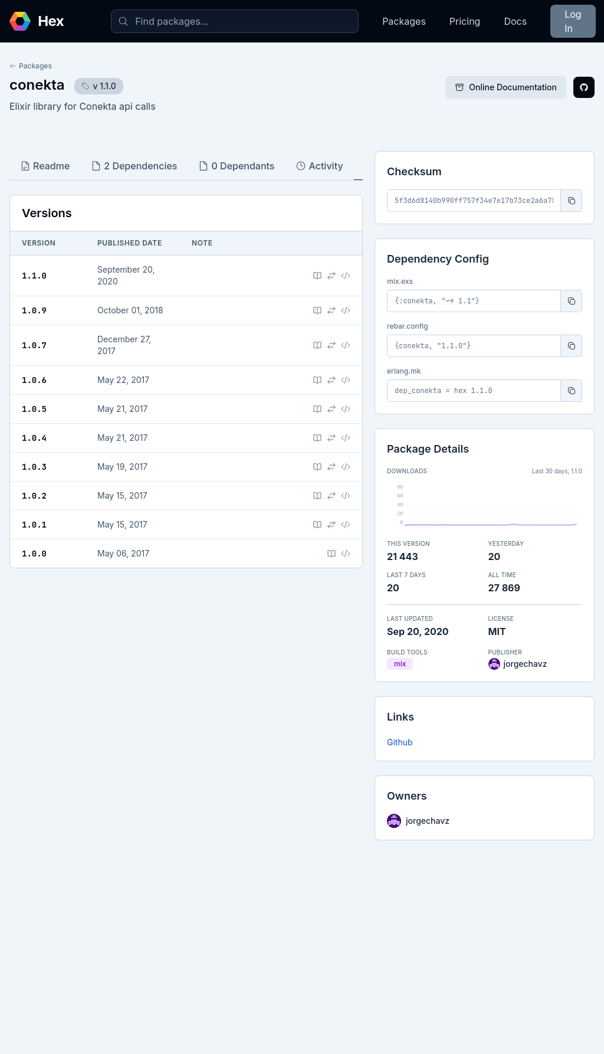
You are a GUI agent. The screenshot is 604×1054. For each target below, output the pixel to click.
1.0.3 (34, 466)
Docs (515, 21)
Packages (404, 21)
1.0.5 (34, 409)
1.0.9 (34, 310)
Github (400, 742)
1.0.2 (34, 495)
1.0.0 (34, 553)
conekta (37, 84)
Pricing (465, 21)
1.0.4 (34, 438)
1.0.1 (34, 524)
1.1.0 (34, 275)
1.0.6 (34, 380)
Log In (572, 21)
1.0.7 (34, 345)
